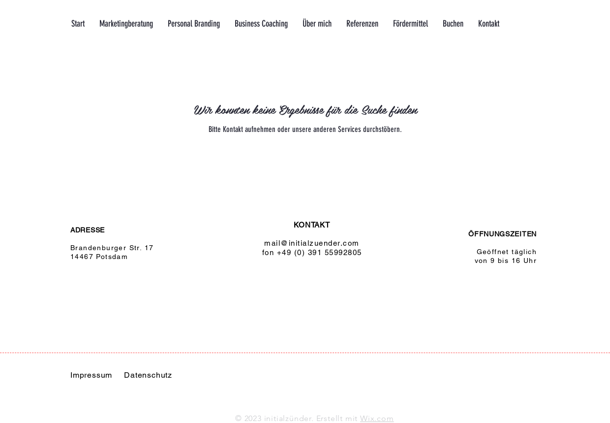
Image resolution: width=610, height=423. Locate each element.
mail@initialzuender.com (312, 243)
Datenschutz (148, 375)
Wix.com (377, 418)
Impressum (91, 375)
